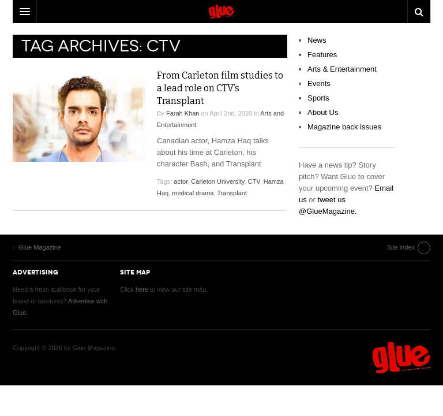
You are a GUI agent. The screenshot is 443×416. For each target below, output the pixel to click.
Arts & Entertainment (342, 69)
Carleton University (217, 181)
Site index (401, 247)
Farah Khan (182, 113)
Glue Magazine (401, 357)
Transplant (232, 193)
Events (319, 83)
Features (322, 54)
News (316, 40)
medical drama (192, 193)
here (142, 289)
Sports (318, 98)
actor (180, 181)
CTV (254, 181)
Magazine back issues (344, 126)
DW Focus (221, 11)
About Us (322, 112)
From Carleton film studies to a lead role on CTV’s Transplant (220, 88)
